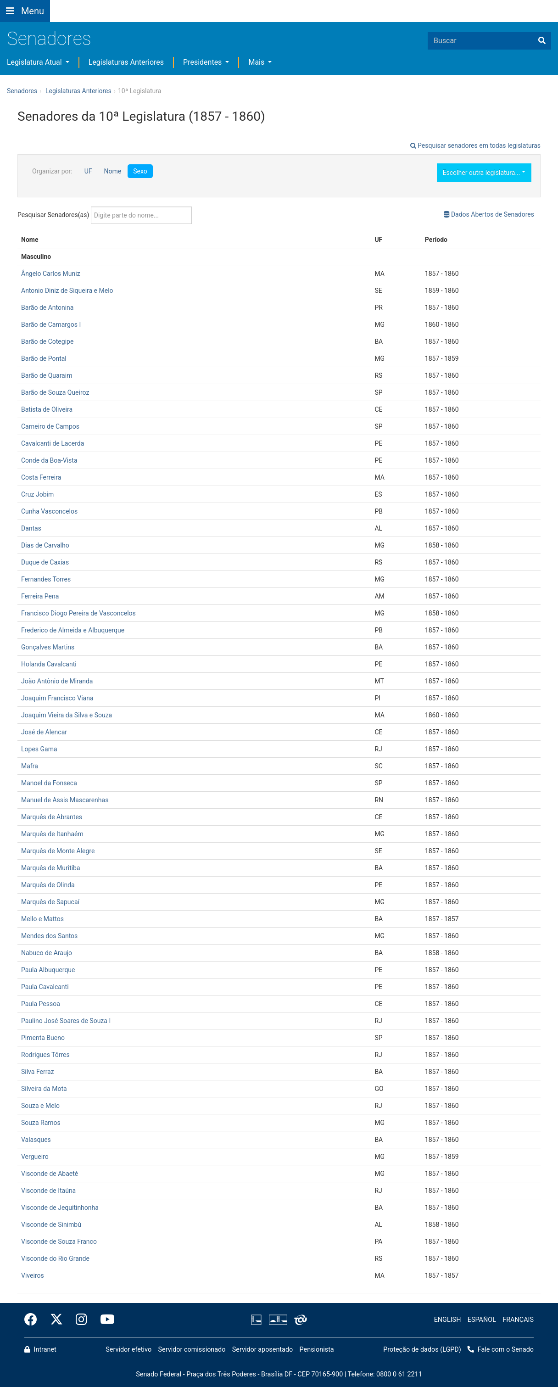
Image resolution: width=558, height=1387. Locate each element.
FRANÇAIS (518, 1320)
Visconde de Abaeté (49, 1173)
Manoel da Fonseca (49, 783)
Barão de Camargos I (51, 324)
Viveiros (32, 1275)
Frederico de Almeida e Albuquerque (72, 630)
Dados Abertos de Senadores (489, 214)
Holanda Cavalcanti (49, 664)
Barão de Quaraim (46, 375)
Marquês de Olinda (48, 885)
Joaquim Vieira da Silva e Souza (66, 715)
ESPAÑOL (482, 1320)
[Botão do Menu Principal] (25, 11)
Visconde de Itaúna (48, 1190)
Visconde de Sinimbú (51, 1224)
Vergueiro (35, 1156)
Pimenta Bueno (43, 1037)
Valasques (36, 1139)
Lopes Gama (39, 749)
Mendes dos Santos (49, 936)
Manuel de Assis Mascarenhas (64, 800)
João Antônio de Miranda (57, 681)
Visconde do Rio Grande (55, 1258)
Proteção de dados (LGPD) (422, 1349)
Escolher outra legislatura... (484, 172)
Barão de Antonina (47, 307)
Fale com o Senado (285, 5)
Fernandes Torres (46, 579)
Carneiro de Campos (50, 426)
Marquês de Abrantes (51, 817)
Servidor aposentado (262, 1349)
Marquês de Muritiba (50, 868)
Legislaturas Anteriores (126, 62)
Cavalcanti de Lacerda (52, 443)
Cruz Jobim (37, 494)
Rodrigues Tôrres (45, 1054)
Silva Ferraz (37, 1071)
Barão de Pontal (44, 358)
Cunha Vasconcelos (49, 511)
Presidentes (203, 62)
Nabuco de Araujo (46, 952)
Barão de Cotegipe (47, 341)
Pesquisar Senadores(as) (104, 215)
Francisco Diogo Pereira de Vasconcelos (78, 613)
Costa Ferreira (41, 477)
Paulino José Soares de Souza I (66, 1020)
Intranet (40, 1349)
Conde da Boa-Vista (49, 460)
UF (88, 171)
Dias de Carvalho (45, 545)
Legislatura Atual (35, 62)
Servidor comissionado (192, 1349)
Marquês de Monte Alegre (58, 851)
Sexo (140, 171)
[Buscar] (542, 41)
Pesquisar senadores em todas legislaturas (475, 145)
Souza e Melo (40, 1105)
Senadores (49, 39)
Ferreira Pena (40, 596)
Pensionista (317, 1349)
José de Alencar (44, 732)
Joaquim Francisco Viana (57, 698)
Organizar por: (52, 171)
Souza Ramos (41, 1122)
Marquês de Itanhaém (52, 834)
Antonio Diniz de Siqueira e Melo (67, 290)
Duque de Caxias (45, 562)
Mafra (29, 766)
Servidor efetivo (128, 1349)
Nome (112, 171)
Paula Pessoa (40, 1003)
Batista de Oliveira (47, 409)
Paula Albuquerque (48, 969)
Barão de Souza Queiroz (55, 392)
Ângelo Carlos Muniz (50, 273)
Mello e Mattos (42, 919)
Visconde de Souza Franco (59, 1241)
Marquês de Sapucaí (50, 902)
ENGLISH (447, 1320)
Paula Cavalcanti (45, 986)
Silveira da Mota (44, 1088)
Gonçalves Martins (47, 647)
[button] (132, 5)
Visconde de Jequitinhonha (60, 1207)
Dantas (31, 528)
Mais (257, 62)
